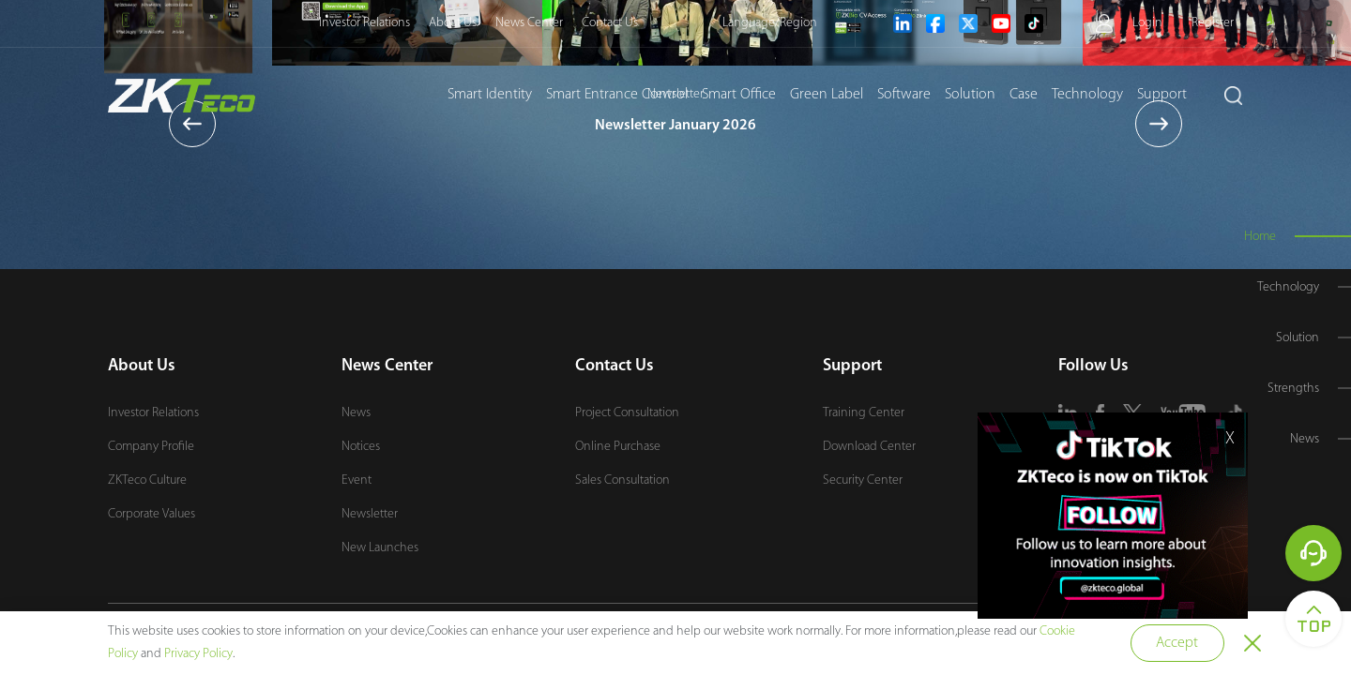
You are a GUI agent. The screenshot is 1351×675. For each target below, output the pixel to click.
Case (1023, 94)
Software (904, 94)
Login (1147, 23)
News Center (529, 23)
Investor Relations (364, 23)
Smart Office (739, 94)
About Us (453, 23)
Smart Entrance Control (617, 94)
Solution (970, 94)
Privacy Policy (198, 654)
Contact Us (610, 23)
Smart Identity (490, 94)
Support (1162, 94)
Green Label (826, 94)
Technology (1087, 94)
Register (1213, 23)
